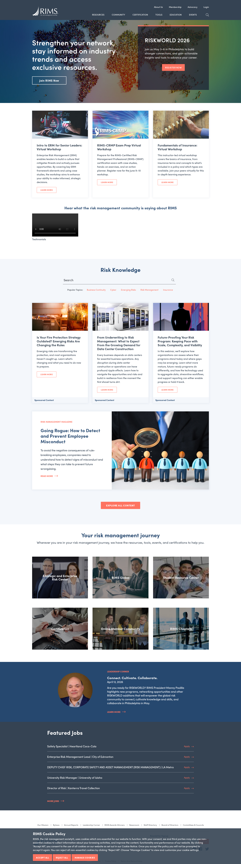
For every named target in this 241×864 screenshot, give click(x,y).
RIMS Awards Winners (115, 824)
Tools (158, 14)
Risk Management (149, 289)
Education (176, 14)
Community (118, 14)
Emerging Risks (128, 289)
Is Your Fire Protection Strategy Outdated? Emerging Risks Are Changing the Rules (59, 341)
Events (193, 14)
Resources (98, 14)
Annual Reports (71, 824)
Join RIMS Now (49, 80)
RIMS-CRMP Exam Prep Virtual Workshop (119, 147)
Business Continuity (96, 289)
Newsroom (134, 824)
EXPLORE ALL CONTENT (120, 505)
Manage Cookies (85, 857)
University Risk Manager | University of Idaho (74, 777)
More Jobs (53, 801)
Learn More (46, 190)
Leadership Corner (91, 824)
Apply (187, 746)
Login (206, 6)
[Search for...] (119, 280)
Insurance (168, 289)
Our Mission (42, 824)
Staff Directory (150, 824)
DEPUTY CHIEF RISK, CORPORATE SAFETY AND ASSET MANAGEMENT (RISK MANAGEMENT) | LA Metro (110, 767)
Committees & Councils (193, 824)
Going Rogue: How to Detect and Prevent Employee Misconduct (70, 436)
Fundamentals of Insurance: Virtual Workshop (177, 147)
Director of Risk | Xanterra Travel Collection (73, 788)
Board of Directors (170, 824)
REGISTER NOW (173, 67)
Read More (47, 475)
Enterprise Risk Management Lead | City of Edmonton (80, 757)
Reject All (62, 857)
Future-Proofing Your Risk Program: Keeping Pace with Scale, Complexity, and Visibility (180, 341)
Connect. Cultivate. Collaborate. (132, 677)
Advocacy (192, 6)
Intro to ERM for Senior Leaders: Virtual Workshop (59, 147)
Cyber (113, 289)
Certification (140, 14)
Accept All (42, 857)
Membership (175, 6)
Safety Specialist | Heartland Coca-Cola (71, 746)
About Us (158, 6)
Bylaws (56, 824)
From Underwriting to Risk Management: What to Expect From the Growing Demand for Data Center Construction (118, 343)
